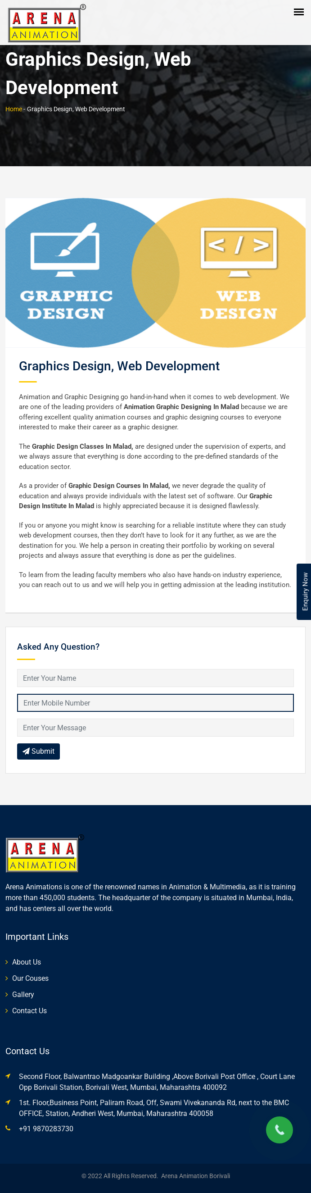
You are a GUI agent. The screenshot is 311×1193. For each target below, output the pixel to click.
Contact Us (29, 1010)
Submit (38, 751)
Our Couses (30, 978)
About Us (26, 962)
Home (13, 109)
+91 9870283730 (46, 1129)
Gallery (23, 994)
